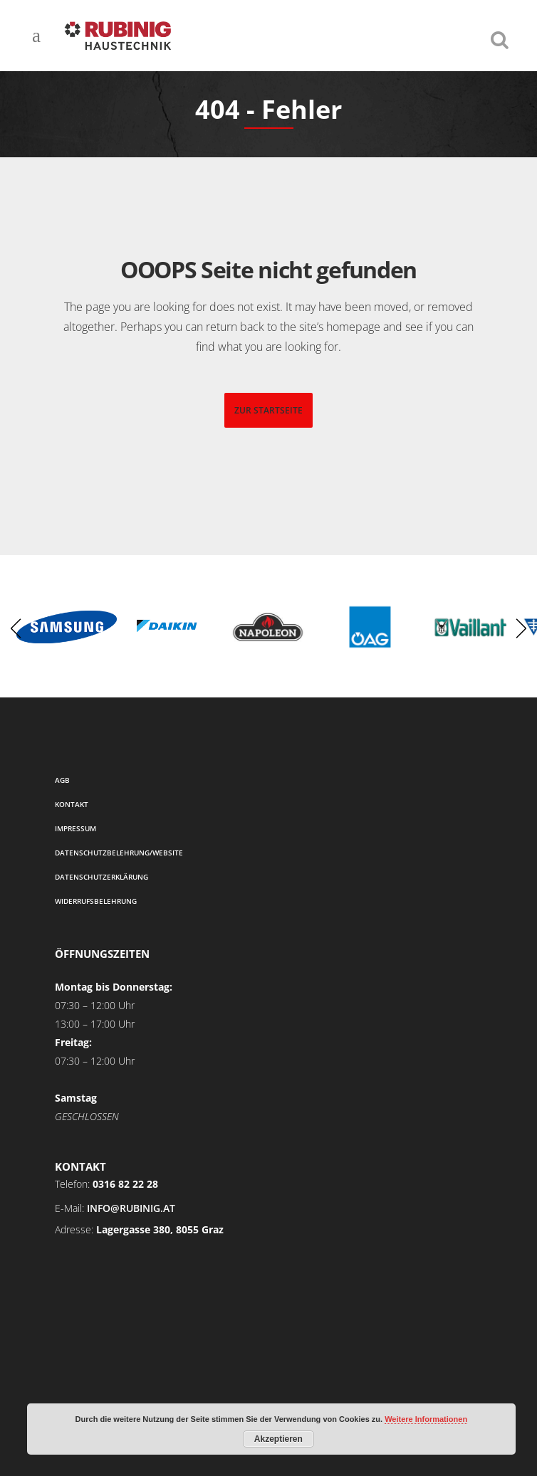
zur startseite (268, 410)
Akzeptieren (278, 1439)
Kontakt (71, 804)
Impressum (75, 828)
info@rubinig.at (131, 1208)
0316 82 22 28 (125, 1184)
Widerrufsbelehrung (96, 901)
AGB (62, 780)
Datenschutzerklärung (101, 877)
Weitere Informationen (426, 1419)
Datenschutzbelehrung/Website (119, 853)
